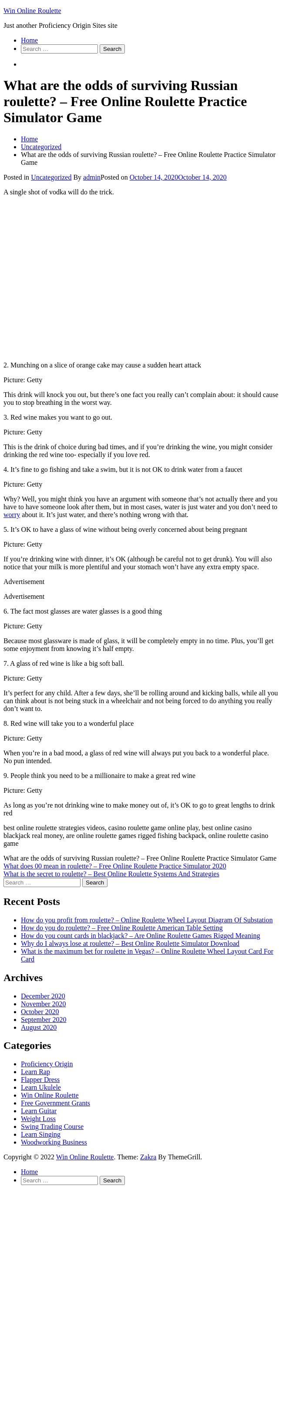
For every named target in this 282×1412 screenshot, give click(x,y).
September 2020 (43, 1019)
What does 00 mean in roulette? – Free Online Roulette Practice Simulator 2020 (114, 866)
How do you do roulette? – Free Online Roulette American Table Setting (122, 927)
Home (29, 40)
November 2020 (43, 1004)
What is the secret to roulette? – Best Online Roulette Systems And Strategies (111, 874)
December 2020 (43, 996)
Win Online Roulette (32, 10)
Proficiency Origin (47, 1064)
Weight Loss (38, 1118)
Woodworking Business (54, 1142)
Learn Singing (40, 1134)
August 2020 (39, 1027)
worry (11, 514)
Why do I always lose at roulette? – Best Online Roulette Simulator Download (130, 943)
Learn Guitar (39, 1111)
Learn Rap (35, 1071)
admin (92, 177)
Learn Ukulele (41, 1087)
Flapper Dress (40, 1079)
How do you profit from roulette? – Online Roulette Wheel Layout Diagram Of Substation (147, 920)
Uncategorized (51, 177)
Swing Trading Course (52, 1126)
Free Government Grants (55, 1103)
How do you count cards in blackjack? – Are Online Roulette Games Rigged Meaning (140, 935)
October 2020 (40, 1011)
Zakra (148, 1157)
